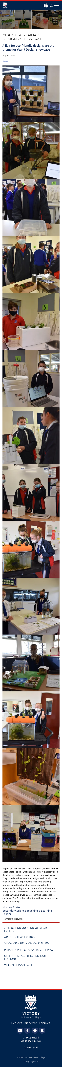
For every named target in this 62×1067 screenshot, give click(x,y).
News (5, 61)
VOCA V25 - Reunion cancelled (26, 943)
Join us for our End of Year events (25, 929)
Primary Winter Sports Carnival (28, 949)
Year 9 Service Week (19, 965)
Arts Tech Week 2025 (19, 937)
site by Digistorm (31, 1061)
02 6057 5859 (31, 1047)
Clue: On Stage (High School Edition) (25, 957)
